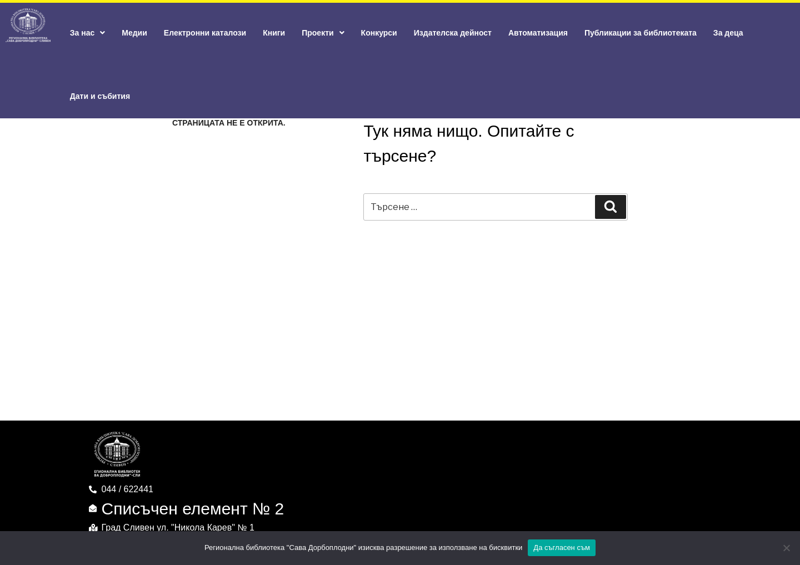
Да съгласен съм (561, 547)
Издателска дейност (453, 32)
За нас (87, 32)
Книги (274, 32)
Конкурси (379, 32)
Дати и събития (100, 96)
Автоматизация (538, 32)
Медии (134, 32)
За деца (728, 32)
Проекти (323, 32)
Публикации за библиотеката (640, 32)
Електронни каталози (205, 32)
